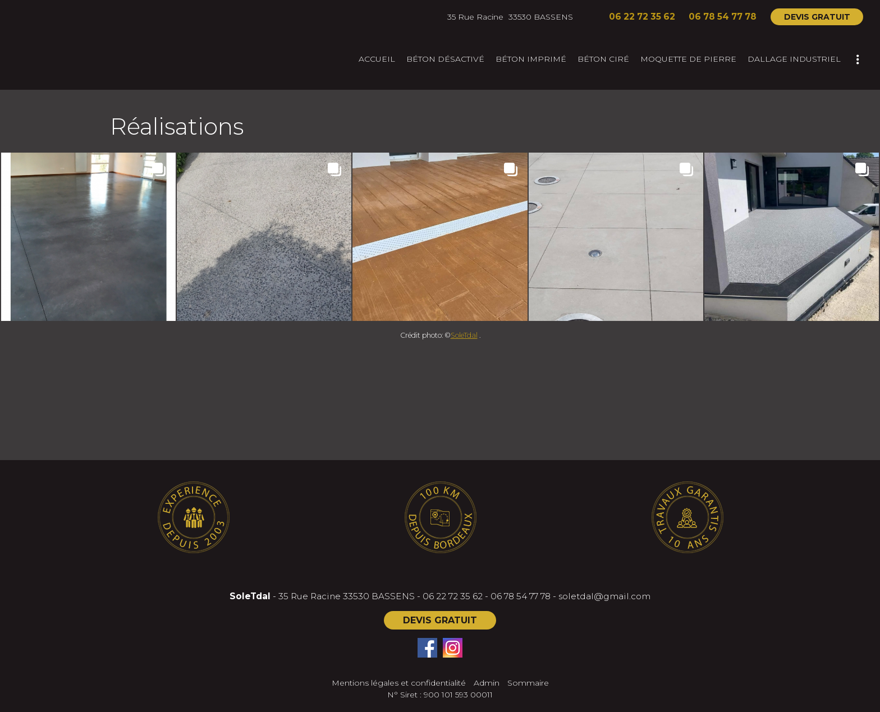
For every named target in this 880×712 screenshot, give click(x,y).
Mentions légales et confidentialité (399, 683)
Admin (486, 683)
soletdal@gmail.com (604, 596)
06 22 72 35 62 (453, 596)
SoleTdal (464, 335)
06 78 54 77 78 (521, 596)
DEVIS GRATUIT (817, 17)
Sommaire (528, 683)
